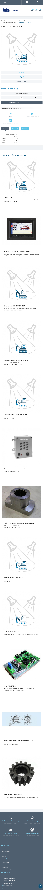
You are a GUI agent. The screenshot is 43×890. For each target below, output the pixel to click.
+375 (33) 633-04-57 (8, 883)
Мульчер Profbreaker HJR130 (14, 577)
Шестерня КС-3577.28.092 (13, 794)
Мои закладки (5, 867)
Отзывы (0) (15, 129)
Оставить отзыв (21, 81)
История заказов (6, 864)
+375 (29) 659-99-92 (8, 878)
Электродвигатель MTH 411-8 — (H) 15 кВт (19, 740)
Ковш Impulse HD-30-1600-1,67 (14, 306)
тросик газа (8, 197)
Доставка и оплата (6, 851)
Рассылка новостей (6, 869)
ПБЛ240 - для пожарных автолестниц (17, 251)
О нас (3, 849)
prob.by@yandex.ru (7, 885)
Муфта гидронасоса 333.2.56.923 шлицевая (19, 523)
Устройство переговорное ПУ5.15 (15, 469)
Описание (5, 129)
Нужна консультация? (21, 93)
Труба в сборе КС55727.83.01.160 (15, 414)
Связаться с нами (6, 853)
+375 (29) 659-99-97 (8, 880)
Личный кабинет (5, 862)
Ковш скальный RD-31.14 (12, 632)
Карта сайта (4, 856)
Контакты (24, 129)
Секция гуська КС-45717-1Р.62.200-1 (16, 360)
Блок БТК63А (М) (10, 686)
